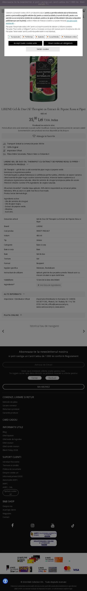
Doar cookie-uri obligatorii (60, 80)
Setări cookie (43, 86)
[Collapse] (3, 10)
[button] (5, 581)
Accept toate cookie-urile (25, 80)
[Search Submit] (82, 16)
